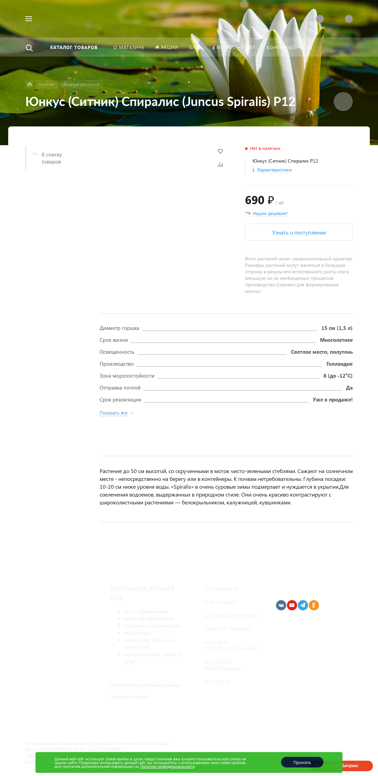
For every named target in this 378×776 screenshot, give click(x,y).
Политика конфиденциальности (167, 766)
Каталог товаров (228, 629)
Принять (302, 762)
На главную (221, 589)
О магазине (221, 602)
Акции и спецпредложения (230, 645)
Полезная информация (223, 665)
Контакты (217, 682)
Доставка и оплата (231, 615)
